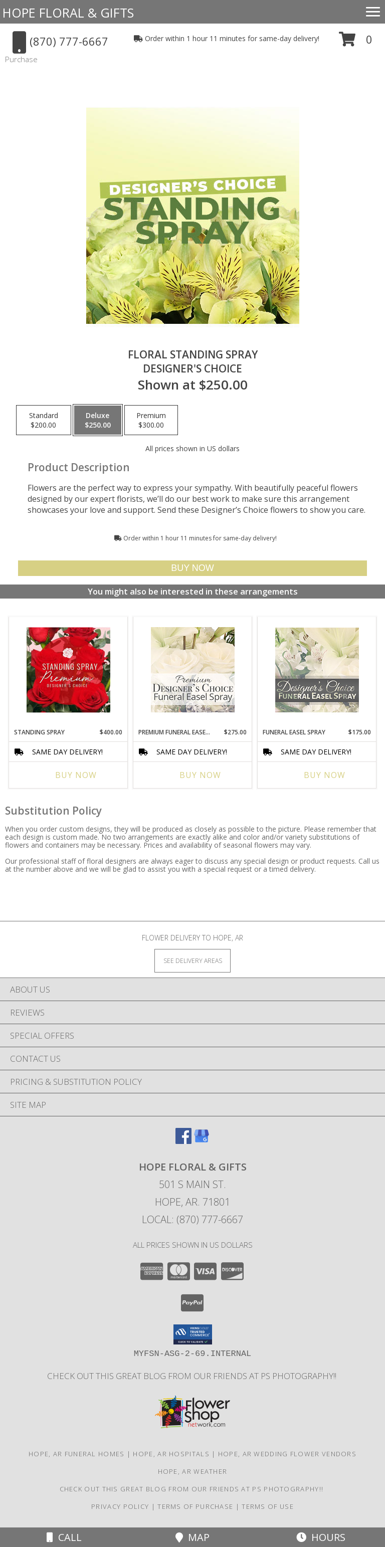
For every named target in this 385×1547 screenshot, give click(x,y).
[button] (355, 43)
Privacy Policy (120, 1506)
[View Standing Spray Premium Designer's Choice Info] (68, 670)
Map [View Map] (192, 1537)
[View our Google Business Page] (202, 1140)
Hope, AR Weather (193, 1471)
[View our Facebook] (183, 1140)
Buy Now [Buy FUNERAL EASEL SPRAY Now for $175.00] (324, 775)
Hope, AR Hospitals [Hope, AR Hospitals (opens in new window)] (171, 1453)
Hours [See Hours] (320, 1537)
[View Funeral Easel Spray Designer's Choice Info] (317, 670)
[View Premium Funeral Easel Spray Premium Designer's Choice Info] (193, 670)
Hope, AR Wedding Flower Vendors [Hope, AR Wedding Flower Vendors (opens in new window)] (287, 1453)
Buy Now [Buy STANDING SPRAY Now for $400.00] (76, 775)
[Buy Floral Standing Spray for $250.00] (192, 568)
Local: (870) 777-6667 (192, 1219)
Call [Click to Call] (64, 1537)
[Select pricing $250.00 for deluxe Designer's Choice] (97, 420)
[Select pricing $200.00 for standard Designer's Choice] (44, 420)
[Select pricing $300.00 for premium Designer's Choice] (151, 420)
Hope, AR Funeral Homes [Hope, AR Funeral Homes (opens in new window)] (77, 1453)
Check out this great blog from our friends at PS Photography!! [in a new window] (192, 1376)
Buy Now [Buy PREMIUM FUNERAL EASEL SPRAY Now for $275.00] (200, 775)
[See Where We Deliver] (192, 960)
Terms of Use (268, 1506)
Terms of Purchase (195, 1506)
